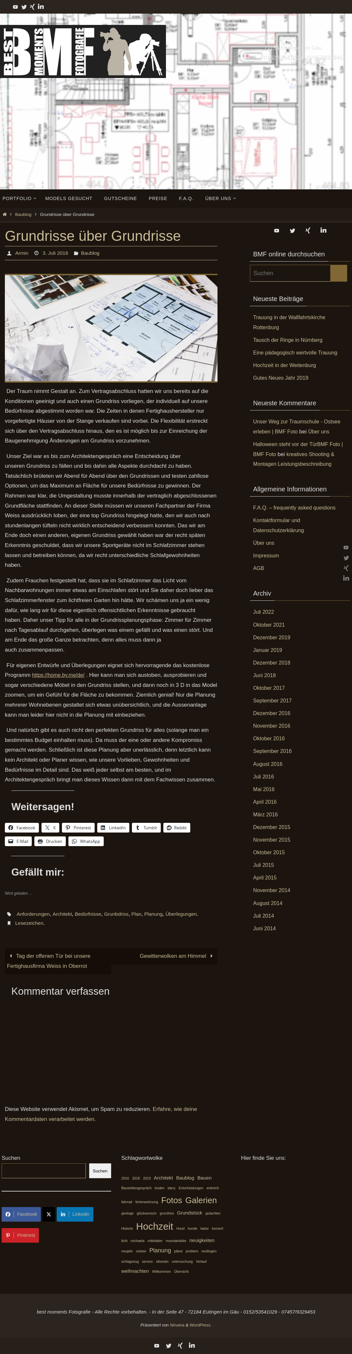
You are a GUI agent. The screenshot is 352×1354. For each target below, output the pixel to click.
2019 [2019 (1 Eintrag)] (147, 1178)
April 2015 (265, 878)
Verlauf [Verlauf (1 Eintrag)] (201, 1262)
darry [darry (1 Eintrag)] (171, 1188)
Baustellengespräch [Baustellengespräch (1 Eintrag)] (136, 1188)
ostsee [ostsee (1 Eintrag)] (141, 1251)
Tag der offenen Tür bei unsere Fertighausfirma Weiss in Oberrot (49, 961)
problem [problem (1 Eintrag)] (192, 1251)
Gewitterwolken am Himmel (177, 956)
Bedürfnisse (90, 914)
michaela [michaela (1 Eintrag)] (138, 1241)
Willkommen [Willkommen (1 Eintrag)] (161, 1271)
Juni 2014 (265, 928)
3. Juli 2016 (56, 253)
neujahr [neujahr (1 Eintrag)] (127, 1251)
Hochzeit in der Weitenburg (286, 365)
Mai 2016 (264, 789)
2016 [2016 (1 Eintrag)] (125, 1178)
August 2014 (268, 903)
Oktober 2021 (270, 625)
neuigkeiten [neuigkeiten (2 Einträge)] (202, 1240)
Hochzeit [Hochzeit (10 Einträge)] (154, 1226)
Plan (140, 914)
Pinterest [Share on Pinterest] (20, 1235)
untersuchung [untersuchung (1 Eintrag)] (182, 1262)
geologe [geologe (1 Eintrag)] (127, 1213)
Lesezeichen (29, 923)
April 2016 (265, 802)
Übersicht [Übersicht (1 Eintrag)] (181, 1271)
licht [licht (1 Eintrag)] (124, 1241)
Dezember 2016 (272, 713)
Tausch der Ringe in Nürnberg (289, 340)
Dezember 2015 (272, 827)
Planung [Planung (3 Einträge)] (160, 1250)
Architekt (63, 914)
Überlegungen (186, 914)
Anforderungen (34, 914)
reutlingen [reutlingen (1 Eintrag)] (209, 1251)
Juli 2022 (264, 612)
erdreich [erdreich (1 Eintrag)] (212, 1188)
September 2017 (273, 701)
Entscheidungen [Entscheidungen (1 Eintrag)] (191, 1188)
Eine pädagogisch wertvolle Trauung (297, 353)
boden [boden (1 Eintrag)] (160, 1188)
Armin (22, 253)
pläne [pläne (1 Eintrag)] (178, 1251)
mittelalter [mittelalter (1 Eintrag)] (154, 1241)
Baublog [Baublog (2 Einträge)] (185, 1178)
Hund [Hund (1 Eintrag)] (180, 1229)
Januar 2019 (268, 650)
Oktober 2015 (270, 852)
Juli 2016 (264, 777)
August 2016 (268, 764)
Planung (157, 914)
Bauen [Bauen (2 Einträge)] (204, 1178)
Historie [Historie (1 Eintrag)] (127, 1229)
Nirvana (177, 1325)
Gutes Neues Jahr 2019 (282, 378)
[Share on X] (48, 1214)
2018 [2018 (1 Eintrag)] (136, 1178)
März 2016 (266, 814)
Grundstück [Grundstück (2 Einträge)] (189, 1213)
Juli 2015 (264, 865)
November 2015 (272, 840)
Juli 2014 (264, 916)
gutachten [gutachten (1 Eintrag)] (213, 1213)
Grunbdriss (119, 914)
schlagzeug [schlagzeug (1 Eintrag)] (130, 1262)
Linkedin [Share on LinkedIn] (75, 1214)
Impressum (266, 556)
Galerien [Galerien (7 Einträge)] (201, 1200)
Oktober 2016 (270, 738)
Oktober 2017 (270, 688)
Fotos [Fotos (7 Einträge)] (171, 1200)
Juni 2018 (265, 675)
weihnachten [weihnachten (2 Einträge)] (135, 1271)
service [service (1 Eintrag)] (147, 1262)
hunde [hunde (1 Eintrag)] (192, 1229)
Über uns (322, 432)
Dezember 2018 (272, 663)
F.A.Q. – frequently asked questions (296, 508)
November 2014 (272, 890)
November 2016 (272, 726)
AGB (259, 568)
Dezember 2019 (272, 637)
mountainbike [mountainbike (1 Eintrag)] (176, 1241)
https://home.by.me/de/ (60, 675)
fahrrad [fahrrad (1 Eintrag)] (126, 1202)
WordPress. (201, 1325)
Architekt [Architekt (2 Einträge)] (163, 1178)
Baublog (23, 214)
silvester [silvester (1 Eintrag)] (162, 1262)
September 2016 (273, 751)
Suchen (11, 1158)
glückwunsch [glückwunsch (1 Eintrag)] (147, 1213)
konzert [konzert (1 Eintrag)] (217, 1229)
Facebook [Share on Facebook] (21, 1214)
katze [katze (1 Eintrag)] (205, 1229)
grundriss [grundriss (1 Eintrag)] (167, 1213)
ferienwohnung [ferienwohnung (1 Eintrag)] (146, 1202)
